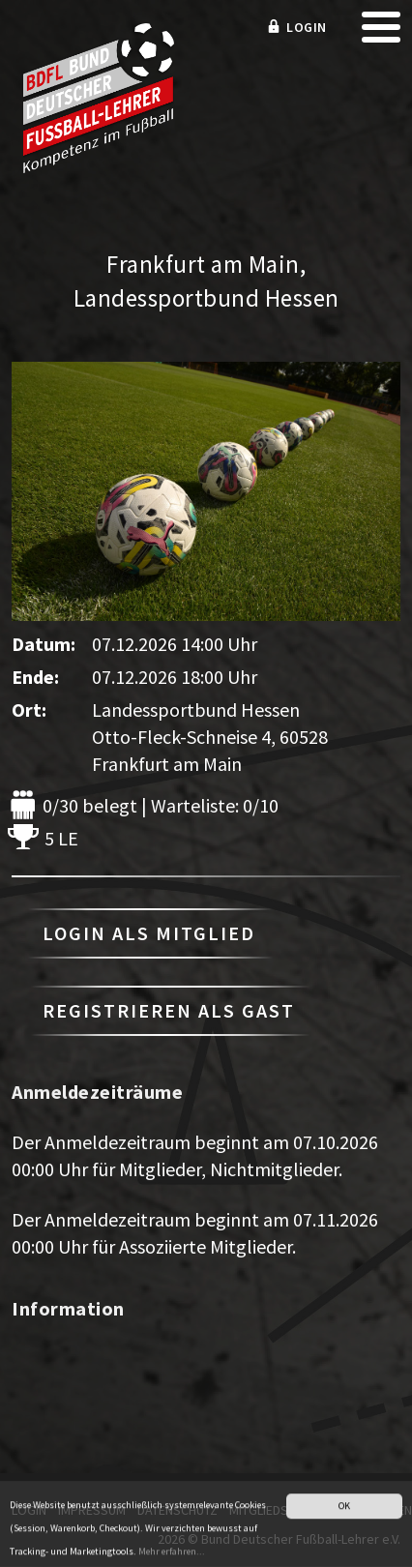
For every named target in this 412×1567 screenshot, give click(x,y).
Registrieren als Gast (169, 1010)
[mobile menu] (381, 33)
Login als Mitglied (149, 933)
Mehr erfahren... (171, 1559)
